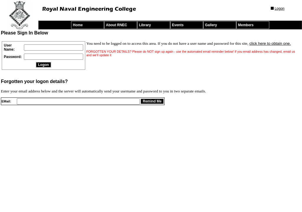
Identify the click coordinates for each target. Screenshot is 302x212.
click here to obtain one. (270, 43)
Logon (279, 8)
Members (246, 25)
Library (145, 25)
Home (78, 25)
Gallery (211, 25)
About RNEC (116, 25)
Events (177, 25)
